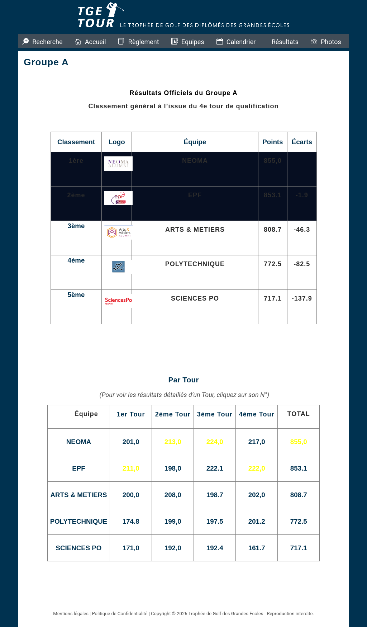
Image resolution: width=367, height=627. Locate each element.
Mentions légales (71, 613)
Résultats (285, 42)
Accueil (95, 42)
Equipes (192, 42)
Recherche (47, 42)
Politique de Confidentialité (119, 613)
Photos (331, 42)
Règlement (143, 42)
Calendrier (241, 42)
